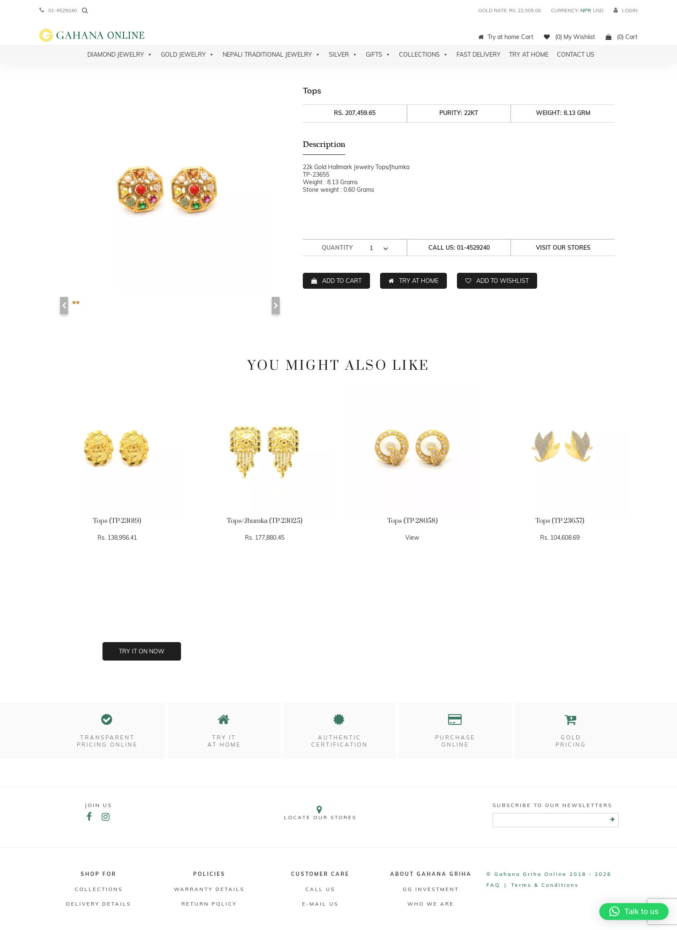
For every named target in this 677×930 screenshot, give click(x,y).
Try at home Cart (505, 37)
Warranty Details (209, 889)
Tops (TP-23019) (117, 521)
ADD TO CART (342, 281)
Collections (423, 54)
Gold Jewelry (187, 54)
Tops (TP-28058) (412, 521)
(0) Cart (622, 37)
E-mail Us (320, 904)
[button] (634, 911)
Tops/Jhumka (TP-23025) (264, 521)
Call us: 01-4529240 (459, 247)
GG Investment (431, 889)
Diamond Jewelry (119, 54)
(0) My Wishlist (569, 37)
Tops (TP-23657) (559, 521)
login (626, 10)
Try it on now (142, 651)
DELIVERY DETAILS (98, 904)
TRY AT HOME (418, 281)
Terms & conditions (545, 885)
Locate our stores (320, 812)
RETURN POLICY (209, 904)
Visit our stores (563, 247)
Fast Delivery (479, 54)
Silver (343, 54)
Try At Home (528, 54)
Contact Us (575, 54)
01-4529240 (58, 10)
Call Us (320, 889)
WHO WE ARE (430, 904)
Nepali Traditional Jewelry (271, 54)
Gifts (378, 54)
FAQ (493, 885)
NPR (585, 10)
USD (598, 10)
